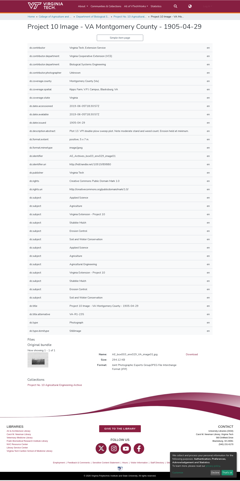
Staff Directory (157, 462)
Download (192, 354)
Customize (177, 472)
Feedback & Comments (79, 462)
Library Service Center (17, 448)
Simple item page (120, 38)
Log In (206, 6)
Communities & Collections (106, 6)
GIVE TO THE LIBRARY (120, 428)
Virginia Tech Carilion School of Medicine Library (29, 451)
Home (31, 16)
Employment (59, 462)
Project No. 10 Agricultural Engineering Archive (130, 16)
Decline (215, 472)
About (82, 6)
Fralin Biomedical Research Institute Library (27, 441)
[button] (190, 6)
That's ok (227, 472)
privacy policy (213, 466)
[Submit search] (175, 6)
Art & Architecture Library (18, 431)
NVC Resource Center (17, 444)
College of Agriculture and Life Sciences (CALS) (55, 16)
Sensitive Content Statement (106, 462)
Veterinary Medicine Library (19, 437)
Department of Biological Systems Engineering (93, 16)
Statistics (156, 6)
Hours (125, 462)
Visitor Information (139, 462)
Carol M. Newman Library (19, 434)
